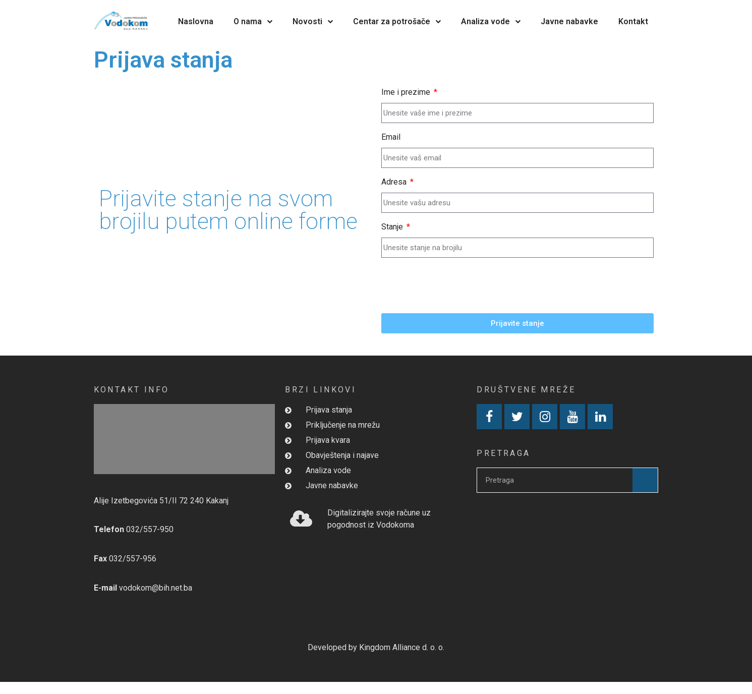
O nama (253, 21)
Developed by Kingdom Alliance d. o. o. (376, 647)
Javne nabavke (569, 21)
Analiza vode (490, 21)
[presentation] (458, 285)
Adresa (395, 182)
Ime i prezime (406, 92)
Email (390, 137)
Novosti (313, 21)
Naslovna (195, 21)
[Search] (645, 480)
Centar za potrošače (397, 21)
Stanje (393, 227)
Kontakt (633, 21)
